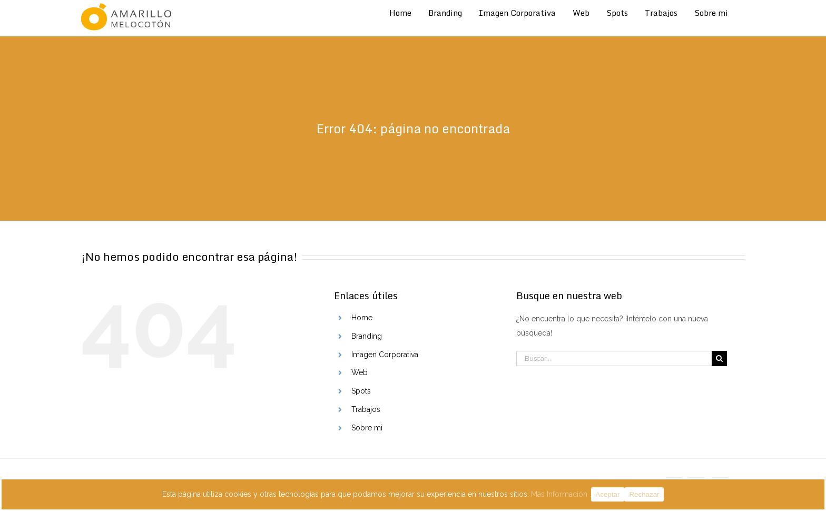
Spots (361, 391)
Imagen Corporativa (384, 354)
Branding (366, 336)
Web (359, 372)
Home (361, 317)
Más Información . (561, 494)
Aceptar (608, 494)
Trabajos (365, 409)
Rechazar (644, 494)
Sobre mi (366, 428)
